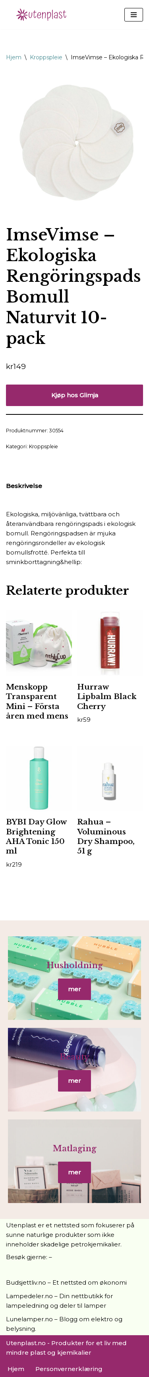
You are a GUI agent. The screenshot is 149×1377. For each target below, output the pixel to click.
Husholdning (74, 965)
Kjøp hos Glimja (74, 395)
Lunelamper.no (29, 1319)
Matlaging (75, 1148)
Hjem (13, 57)
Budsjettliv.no (26, 1282)
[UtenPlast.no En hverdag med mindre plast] (43, 14)
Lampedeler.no (29, 1296)
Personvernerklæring (69, 1369)
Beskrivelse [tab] (24, 486)
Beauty (74, 1057)
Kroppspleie (46, 57)
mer (74, 989)
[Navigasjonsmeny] (133, 14)
